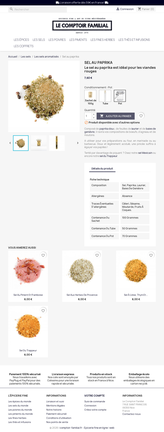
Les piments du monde (20, 413)
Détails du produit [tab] (102, 168)
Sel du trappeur (28, 350)
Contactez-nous (131, 413)
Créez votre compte (95, 409)
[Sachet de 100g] (91, 96)
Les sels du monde (18, 405)
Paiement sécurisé (56, 413)
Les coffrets (23, 46)
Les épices (21, 40)
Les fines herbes (103, 40)
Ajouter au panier (115, 116)
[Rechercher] (37, 9)
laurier (135, 128)
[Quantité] (88, 116)
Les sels (39, 40)
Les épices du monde (19, 401)
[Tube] (105, 96)
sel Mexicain (145, 153)
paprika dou (106, 128)
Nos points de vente (57, 422)
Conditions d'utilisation (58, 417)
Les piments (78, 40)
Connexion (90, 405)
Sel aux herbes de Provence (82, 294)
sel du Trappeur (108, 156)
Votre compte (94, 395)
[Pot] (120, 96)
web (111, 427)
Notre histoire (54, 409)
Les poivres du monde (20, 409)
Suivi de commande (94, 401)
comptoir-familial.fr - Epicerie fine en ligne (84, 427)
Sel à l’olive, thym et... (136, 294)
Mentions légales (55, 405)
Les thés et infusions (134, 40)
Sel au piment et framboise (28, 294)
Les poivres (57, 40)
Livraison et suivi (55, 401)
